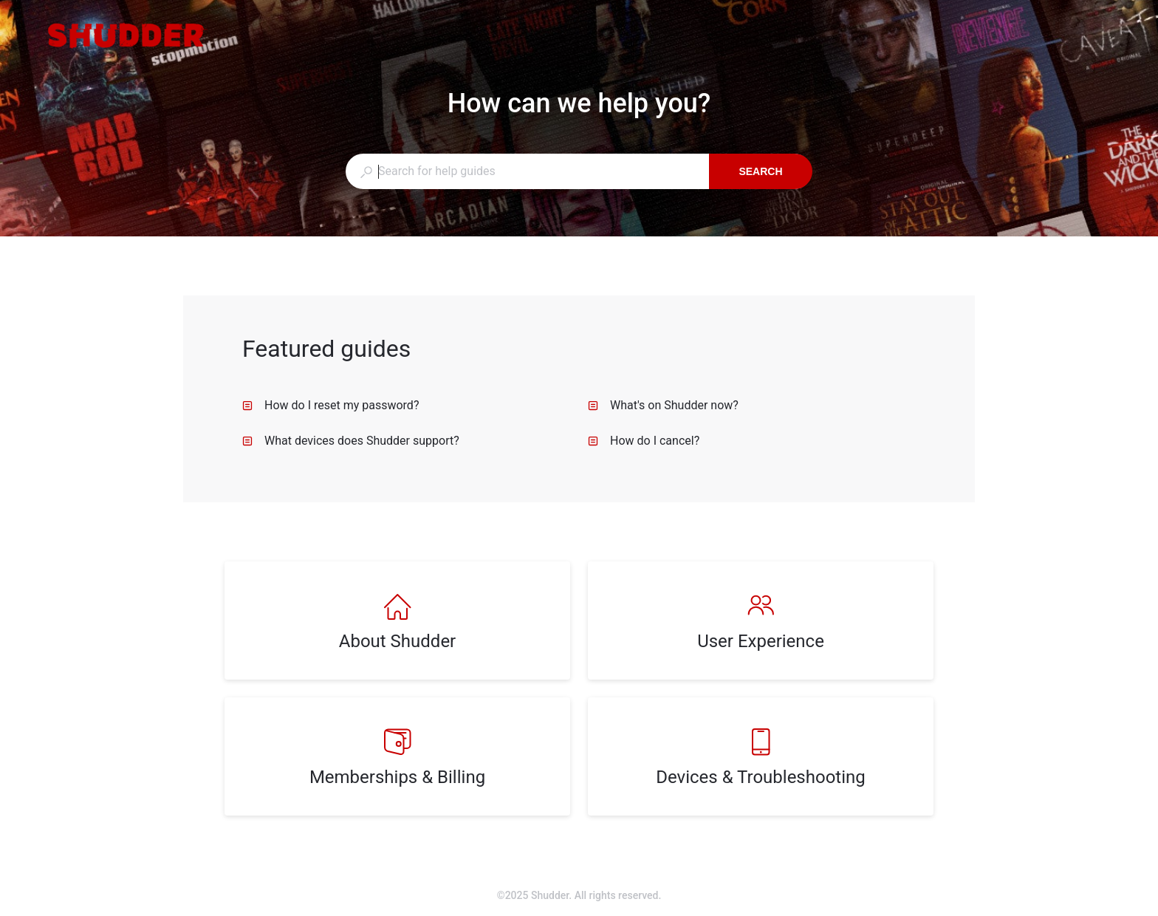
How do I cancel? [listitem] (643, 441)
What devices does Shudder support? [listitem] (350, 441)
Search (760, 171)
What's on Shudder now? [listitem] (663, 405)
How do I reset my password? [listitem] (330, 405)
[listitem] (397, 620)
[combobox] (527, 171)
